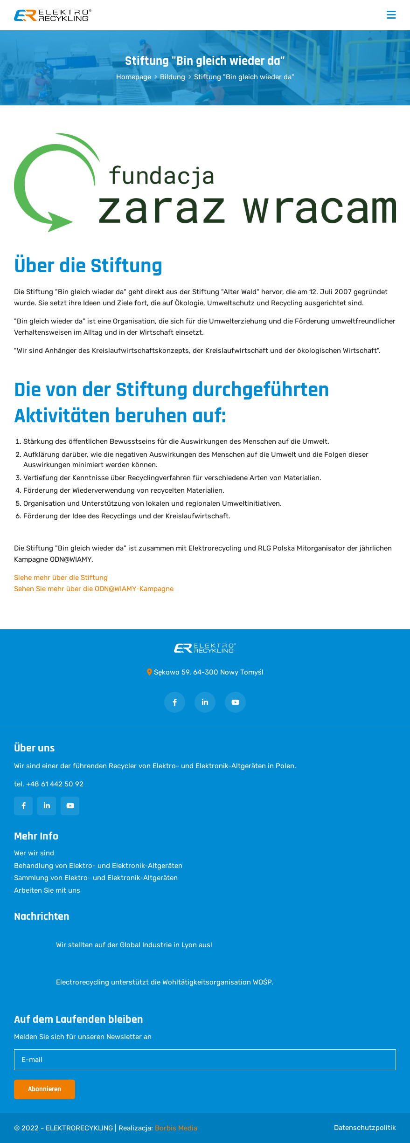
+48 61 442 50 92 (54, 784)
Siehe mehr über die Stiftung (61, 577)
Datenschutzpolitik (365, 1127)
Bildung (172, 77)
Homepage (133, 77)
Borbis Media (176, 1128)
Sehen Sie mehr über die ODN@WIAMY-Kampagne (94, 589)
